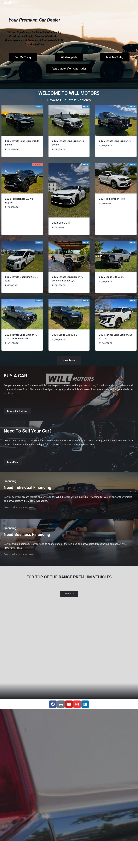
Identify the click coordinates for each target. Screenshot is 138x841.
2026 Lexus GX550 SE (111, 276)
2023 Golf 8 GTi (61, 222)
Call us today (68, 444)
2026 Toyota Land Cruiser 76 (115, 140)
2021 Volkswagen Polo (112, 198)
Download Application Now (19, 507)
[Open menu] (131, 2)
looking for (94, 385)
